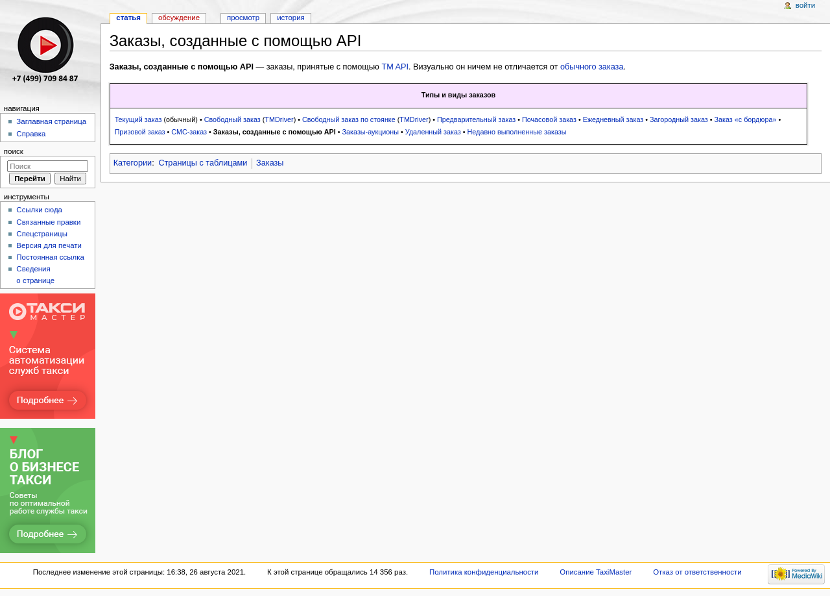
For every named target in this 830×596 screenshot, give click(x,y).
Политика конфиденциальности (484, 572)
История (291, 17)
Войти (805, 5)
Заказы (269, 163)
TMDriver (279, 119)
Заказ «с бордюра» (745, 119)
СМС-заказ (189, 132)
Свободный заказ (232, 119)
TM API (395, 66)
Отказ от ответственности (697, 572)
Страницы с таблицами (202, 163)
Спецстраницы (41, 234)
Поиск (13, 151)
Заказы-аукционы (370, 132)
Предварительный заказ (476, 119)
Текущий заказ (138, 119)
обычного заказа (592, 66)
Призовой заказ (140, 132)
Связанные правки (48, 222)
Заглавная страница (51, 121)
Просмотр (243, 17)
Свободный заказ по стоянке (349, 119)
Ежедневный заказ (613, 119)
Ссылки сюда (39, 210)
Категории (132, 163)
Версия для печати (49, 245)
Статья (128, 17)
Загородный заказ (679, 119)
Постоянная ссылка (50, 257)
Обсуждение (179, 17)
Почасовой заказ (549, 119)
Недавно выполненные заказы (517, 132)
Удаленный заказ (433, 132)
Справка (30, 134)
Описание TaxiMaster (596, 572)
